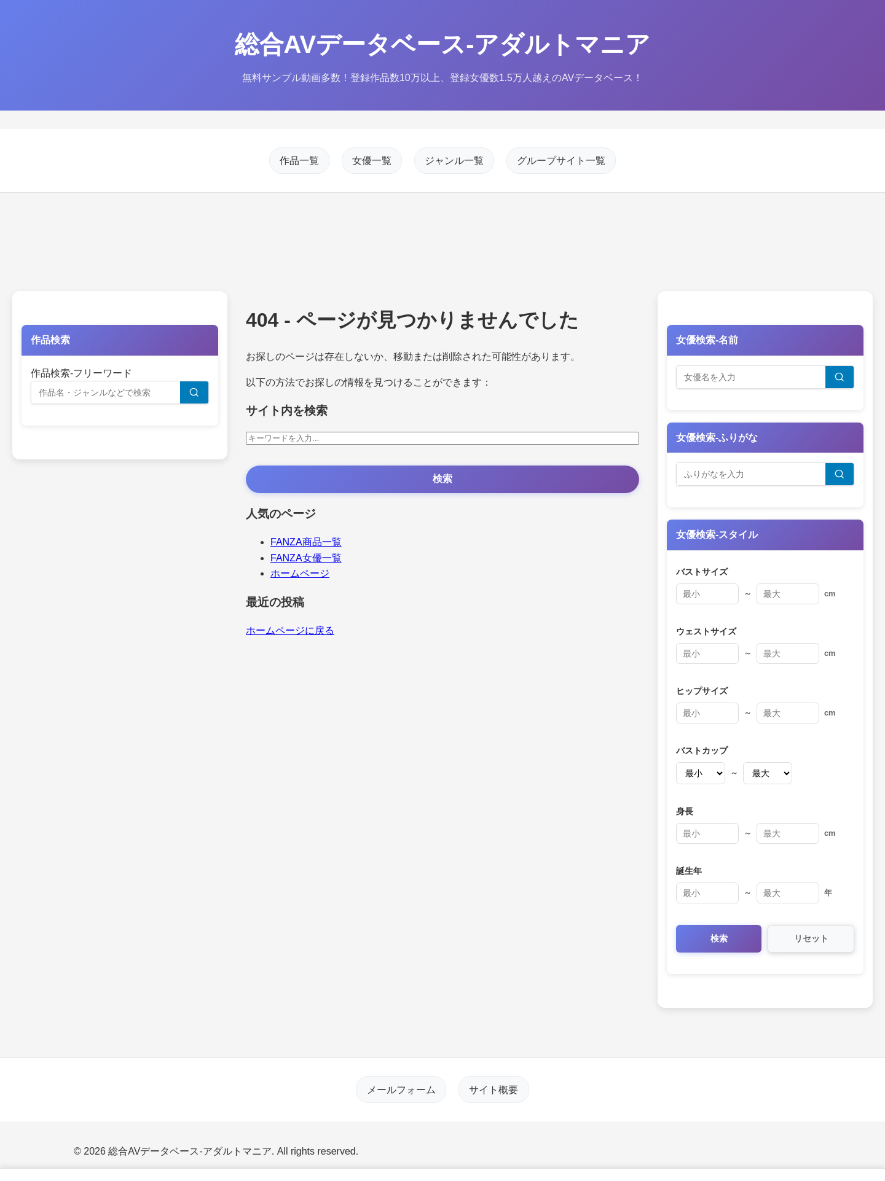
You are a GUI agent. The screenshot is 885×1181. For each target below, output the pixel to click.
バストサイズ (702, 572)
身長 (684, 811)
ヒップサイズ (702, 691)
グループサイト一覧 (561, 160)
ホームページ (299, 573)
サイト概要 (493, 1089)
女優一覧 (371, 160)
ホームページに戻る (290, 630)
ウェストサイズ (706, 631)
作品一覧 (299, 160)
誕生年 (689, 871)
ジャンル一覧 (454, 160)
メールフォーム (401, 1089)
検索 (442, 479)
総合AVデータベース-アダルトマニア (443, 44)
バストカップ (702, 750)
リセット (811, 938)
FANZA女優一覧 (306, 558)
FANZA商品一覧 (306, 542)
